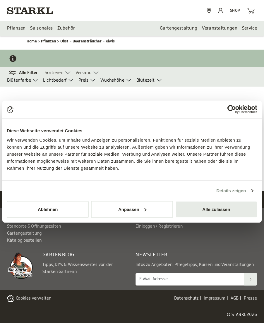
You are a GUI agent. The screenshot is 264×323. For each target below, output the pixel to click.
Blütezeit (145, 80)
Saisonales (41, 28)
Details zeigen (231, 190)
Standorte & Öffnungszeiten (34, 226)
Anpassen (132, 209)
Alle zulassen (216, 209)
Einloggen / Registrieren (159, 226)
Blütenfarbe (19, 80)
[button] (26, 73)
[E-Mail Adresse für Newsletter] (190, 279)
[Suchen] (250, 279)
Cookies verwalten (33, 298)
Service (249, 28)
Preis (83, 80)
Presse (250, 298)
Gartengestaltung (179, 28)
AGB (235, 298)
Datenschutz (186, 298)
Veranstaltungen (219, 28)
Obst (64, 41)
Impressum (215, 298)
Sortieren (54, 72)
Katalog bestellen (24, 240)
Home (32, 41)
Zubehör (66, 28)
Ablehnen (48, 209)
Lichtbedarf (54, 80)
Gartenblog (58, 254)
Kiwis (110, 41)
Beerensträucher (87, 41)
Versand (84, 72)
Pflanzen (16, 28)
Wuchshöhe (112, 80)
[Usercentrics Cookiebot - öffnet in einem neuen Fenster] (231, 109)
